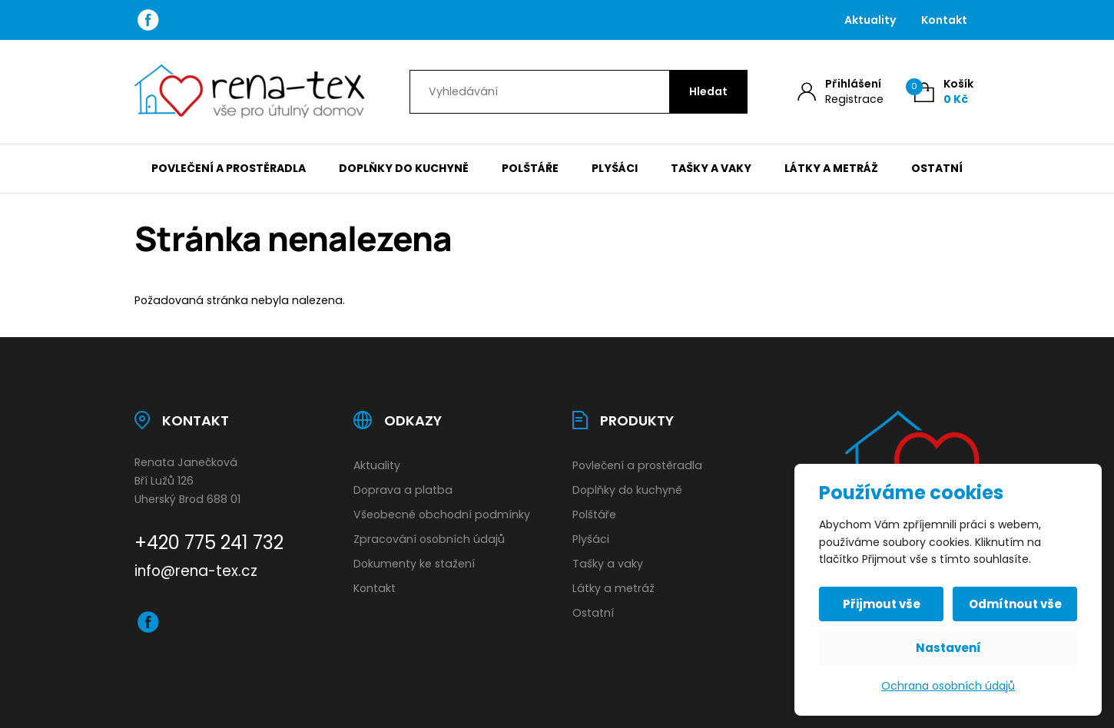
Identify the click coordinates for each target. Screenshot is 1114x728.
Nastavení (948, 648)
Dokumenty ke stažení (414, 563)
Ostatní (937, 168)
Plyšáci (615, 168)
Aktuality (870, 20)
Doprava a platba (403, 490)
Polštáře (530, 168)
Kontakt (944, 20)
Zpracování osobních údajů (429, 539)
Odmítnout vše (1015, 604)
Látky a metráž (831, 168)
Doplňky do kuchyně (404, 168)
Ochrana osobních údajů (948, 685)
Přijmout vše (881, 604)
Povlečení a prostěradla (228, 168)
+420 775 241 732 (208, 542)
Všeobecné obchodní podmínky (441, 514)
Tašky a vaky (711, 168)
